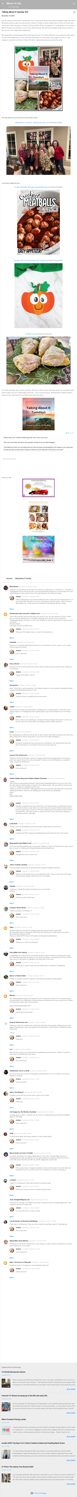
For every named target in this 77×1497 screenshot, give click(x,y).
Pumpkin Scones (31, 334)
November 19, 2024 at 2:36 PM (30, 871)
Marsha (12, 995)
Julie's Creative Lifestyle (18, 865)
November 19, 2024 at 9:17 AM (26, 823)
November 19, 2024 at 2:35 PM (30, 765)
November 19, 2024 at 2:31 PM (30, 596)
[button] (74, 12)
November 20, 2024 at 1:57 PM (30, 1079)
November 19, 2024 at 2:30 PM (30, 803)
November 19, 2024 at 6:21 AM (25, 642)
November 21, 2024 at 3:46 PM (40, 1262)
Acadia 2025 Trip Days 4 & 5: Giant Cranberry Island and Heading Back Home (33, 1443)
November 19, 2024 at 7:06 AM (28, 664)
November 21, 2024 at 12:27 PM (31, 1249)
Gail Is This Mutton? (17, 1092)
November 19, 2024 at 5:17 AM (27, 586)
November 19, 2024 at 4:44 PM (36, 1022)
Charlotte (13, 642)
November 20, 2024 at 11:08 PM (47, 1221)
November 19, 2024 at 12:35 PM (35, 908)
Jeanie (12, 707)
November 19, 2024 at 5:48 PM (21, 1049)
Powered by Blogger (39, 1493)
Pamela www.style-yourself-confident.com (25, 613)
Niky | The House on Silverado (20, 1262)
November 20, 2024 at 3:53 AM (45, 1112)
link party (9, 578)
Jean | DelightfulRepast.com (20, 1200)
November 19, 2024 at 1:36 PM (36, 952)
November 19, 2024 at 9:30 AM (40, 843)
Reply (12, 609)
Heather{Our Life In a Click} (19, 1071)
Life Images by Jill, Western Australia (23, 1112)
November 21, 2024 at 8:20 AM (37, 1241)
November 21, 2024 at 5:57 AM (30, 914)
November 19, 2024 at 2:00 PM (35, 976)
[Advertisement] (38, 1345)
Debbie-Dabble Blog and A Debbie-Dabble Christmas (28, 778)
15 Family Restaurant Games (13, 1372)
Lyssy (12, 732)
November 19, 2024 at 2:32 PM (30, 629)
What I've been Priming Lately (14, 1419)
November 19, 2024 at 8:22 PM (38, 1071)
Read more (71, 1389)
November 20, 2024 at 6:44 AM (22, 1133)
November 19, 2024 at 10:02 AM (37, 865)
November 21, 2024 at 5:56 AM (30, 1186)
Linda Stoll (13, 824)
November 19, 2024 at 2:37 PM (30, 962)
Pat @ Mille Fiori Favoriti (18, 952)
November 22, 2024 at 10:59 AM (31, 1268)
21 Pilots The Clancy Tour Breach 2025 (17, 1467)
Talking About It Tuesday (23, 578)
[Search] (74, 4)
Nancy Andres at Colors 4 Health (21, 1153)
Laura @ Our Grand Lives (18, 755)
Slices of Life (13, 3)
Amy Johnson (14, 664)
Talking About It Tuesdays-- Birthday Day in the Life (32, 122)
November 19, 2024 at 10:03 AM (25, 886)
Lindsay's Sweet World (18, 908)
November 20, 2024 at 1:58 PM (30, 1120)
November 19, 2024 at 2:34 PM (30, 717)
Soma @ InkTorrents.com (19, 1022)
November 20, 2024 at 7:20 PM (38, 1199)
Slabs (12, 927)
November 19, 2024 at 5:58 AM (49, 613)
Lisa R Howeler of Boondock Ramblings (24, 1221)
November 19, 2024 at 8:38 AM (23, 707)
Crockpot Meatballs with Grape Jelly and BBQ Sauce (31, 187)
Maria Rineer (14, 586)
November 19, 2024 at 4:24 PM (24, 995)
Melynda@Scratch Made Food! (20, 843)
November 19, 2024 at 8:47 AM (36, 755)
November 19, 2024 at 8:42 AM (22, 732)
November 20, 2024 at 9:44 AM (42, 1153)
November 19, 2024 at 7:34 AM (27, 685)
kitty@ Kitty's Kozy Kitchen (19, 1241)
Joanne (18, 597)
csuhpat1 (13, 1180)
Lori (11, 1049)
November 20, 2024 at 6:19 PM (25, 1180)
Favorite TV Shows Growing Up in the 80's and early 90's (24, 1396)
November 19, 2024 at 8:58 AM (56, 778)
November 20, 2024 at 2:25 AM (33, 1092)
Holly (11, 1133)
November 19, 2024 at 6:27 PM (30, 1009)
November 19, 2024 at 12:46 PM (23, 927)
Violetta (12, 886)
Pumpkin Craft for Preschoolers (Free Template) (30, 260)
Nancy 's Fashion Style (18, 976)
